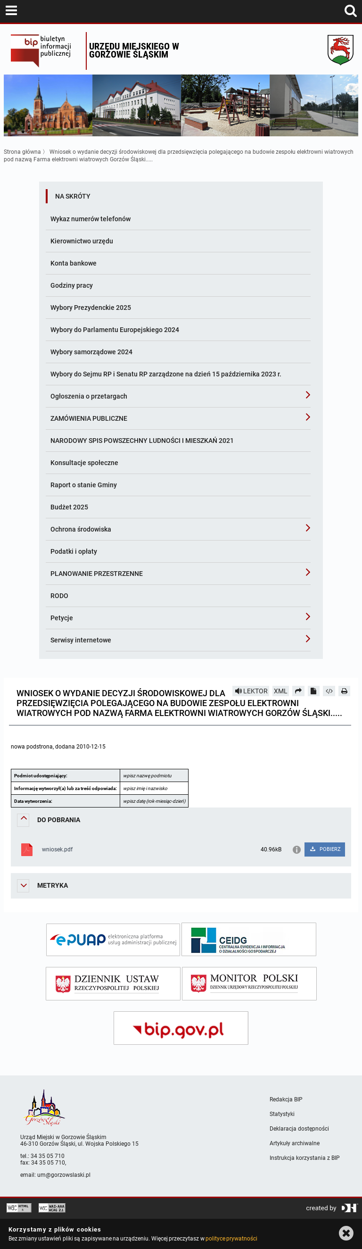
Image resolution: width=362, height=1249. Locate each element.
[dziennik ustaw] (113, 983)
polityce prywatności (231, 1238)
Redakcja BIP (286, 1099)
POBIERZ (325, 849)
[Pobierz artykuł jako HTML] (329, 691)
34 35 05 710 (48, 1156)
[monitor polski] (249, 983)
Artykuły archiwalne (295, 1143)
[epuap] (113, 940)
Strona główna (22, 152)
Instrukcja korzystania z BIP (305, 1158)
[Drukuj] (344, 691)
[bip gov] (181, 1028)
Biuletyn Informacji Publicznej (45, 51)
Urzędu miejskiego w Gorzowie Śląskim (134, 50)
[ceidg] (248, 939)
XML (281, 691)
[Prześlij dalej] (298, 691)
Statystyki (282, 1114)
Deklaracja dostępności (299, 1128)
